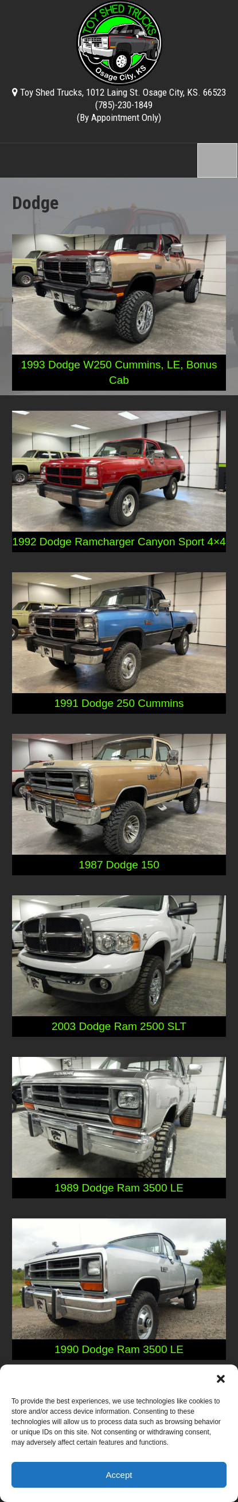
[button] (221, 1379)
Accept (119, 1475)
